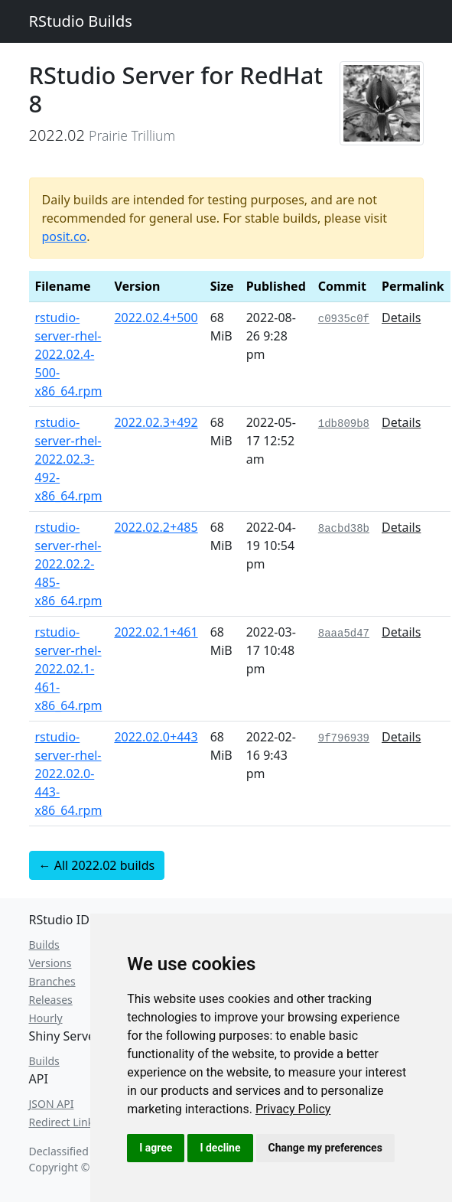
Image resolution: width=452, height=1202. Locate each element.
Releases (51, 999)
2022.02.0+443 (155, 736)
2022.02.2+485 (155, 527)
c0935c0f (343, 319)
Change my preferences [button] (325, 1148)
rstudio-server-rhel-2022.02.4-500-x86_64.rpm (68, 354)
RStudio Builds (80, 21)
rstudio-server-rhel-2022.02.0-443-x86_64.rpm (68, 773)
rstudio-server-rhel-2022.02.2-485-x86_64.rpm (68, 564)
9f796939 (343, 738)
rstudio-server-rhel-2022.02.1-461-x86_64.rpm (68, 669)
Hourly (46, 1018)
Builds (44, 944)
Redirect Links (64, 1122)
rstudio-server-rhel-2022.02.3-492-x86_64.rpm (68, 459)
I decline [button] (220, 1148)
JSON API (51, 1103)
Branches (52, 981)
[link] (293, 1109)
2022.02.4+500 (155, 317)
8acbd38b (343, 529)
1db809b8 (343, 424)
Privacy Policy (293, 1109)
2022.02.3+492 (155, 422)
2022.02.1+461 (155, 632)
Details (401, 317)
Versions (50, 963)
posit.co (64, 236)
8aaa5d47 (343, 633)
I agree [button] (155, 1148)
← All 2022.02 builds (97, 865)
